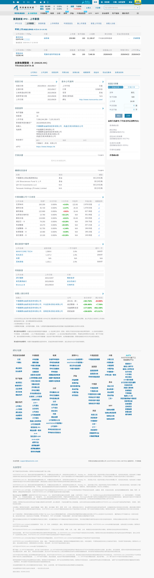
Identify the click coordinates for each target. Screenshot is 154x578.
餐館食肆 (70, 278)
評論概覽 (75, 380)
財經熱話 (128, 390)
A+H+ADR (35, 439)
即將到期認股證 (94, 377)
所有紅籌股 (36, 390)
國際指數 (35, 362)
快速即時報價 (54, 359)
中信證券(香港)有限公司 (53, 304)
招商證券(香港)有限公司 (53, 311)
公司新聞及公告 (54, 420)
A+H (35, 433)
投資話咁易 (128, 385)
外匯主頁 (110, 359)
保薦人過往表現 (22, 293)
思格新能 (19, 262)
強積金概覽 (111, 410)
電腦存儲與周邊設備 (52, 54)
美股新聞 (94, 430)
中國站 (18, 362)
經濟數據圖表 (35, 448)
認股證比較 (94, 374)
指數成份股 (36, 384)
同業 (54, 414)
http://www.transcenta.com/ (91, 99)
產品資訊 (19, 368)
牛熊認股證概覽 (94, 359)
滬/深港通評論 (75, 386)
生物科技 (70, 285)
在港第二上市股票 (35, 396)
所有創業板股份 (35, 393)
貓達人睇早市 (128, 366)
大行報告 (35, 418)
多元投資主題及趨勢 (128, 382)
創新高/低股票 (35, 375)
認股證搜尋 (94, 370)
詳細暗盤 (136, 38)
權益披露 (54, 417)
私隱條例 (19, 418)
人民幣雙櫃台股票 (35, 378)
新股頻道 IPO (35, 427)
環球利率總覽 (35, 452)
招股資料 (19, 108)
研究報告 (75, 395)
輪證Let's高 (128, 396)
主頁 (18, 359)
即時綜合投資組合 (54, 432)
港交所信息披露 (75, 365)
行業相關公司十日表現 (25, 197)
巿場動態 (110, 372)
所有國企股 (36, 387)
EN (28, 2)
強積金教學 (111, 419)
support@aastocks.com (29, 461)
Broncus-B (20, 285)
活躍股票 (35, 372)
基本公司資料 (67, 82)
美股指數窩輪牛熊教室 (128, 398)
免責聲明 (19, 415)
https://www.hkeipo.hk (45, 147)
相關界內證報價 (54, 381)
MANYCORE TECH (24, 251)
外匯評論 (75, 392)
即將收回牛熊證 (94, 397)
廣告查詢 (19, 412)
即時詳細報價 (54, 362)
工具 (110, 398)
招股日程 (19, 82)
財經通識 (128, 404)
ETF (35, 403)
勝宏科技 (19, 37)
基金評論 (75, 389)
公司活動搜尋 (35, 424)
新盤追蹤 (128, 412)
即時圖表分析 (54, 365)
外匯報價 (110, 362)
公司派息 (35, 412)
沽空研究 (35, 409)
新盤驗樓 (128, 409)
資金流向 (54, 411)
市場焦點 (128, 393)
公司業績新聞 (35, 415)
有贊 (18, 258)
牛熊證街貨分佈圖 (94, 394)
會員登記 (19, 382)
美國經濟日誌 (94, 433)
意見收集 (19, 392)
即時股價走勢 (54, 398)
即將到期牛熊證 (94, 400)
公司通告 (35, 406)
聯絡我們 (19, 395)
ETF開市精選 (128, 380)
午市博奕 (128, 374)
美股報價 (94, 418)
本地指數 (35, 359)
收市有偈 (128, 372)
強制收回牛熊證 (94, 403)
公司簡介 (19, 406)
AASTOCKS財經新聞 (75, 359)
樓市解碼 (128, 414)
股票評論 (75, 383)
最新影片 (128, 364)
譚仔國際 (19, 278)
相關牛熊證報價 (54, 378)
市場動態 (94, 421)
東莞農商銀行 (21, 281)
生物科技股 (36, 400)
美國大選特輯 (128, 388)
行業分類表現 (35, 381)
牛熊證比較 (94, 391)
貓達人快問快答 (128, 369)
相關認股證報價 (54, 375)
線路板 (46, 38)
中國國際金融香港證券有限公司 (49, 126)
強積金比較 (111, 416)
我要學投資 (128, 401)
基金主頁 (110, 386)
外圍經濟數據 (94, 436)
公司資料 (54, 426)
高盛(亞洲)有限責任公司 (73, 126)
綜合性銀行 (71, 281)
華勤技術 (19, 53)
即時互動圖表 (54, 369)
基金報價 (110, 389)
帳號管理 (19, 386)
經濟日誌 (35, 442)
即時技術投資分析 (54, 429)
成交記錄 (54, 405)
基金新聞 (110, 392)
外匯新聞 (110, 365)
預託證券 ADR (35, 436)
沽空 (54, 401)
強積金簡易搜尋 (110, 413)
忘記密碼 (19, 389)
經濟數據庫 (36, 445)
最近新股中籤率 (22, 244)
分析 (94, 424)
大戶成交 (54, 408)
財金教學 (19, 371)
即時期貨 (35, 369)
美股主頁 (94, 415)
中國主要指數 (35, 365)
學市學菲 (128, 377)
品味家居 (128, 406)
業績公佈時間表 (35, 421)
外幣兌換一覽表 (110, 375)
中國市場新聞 (75, 369)
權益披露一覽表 (35, 430)
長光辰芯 (19, 255)
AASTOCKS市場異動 (54, 423)
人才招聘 (19, 409)
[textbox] (121, 7)
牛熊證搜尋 (94, 388)
